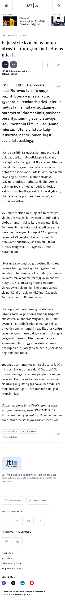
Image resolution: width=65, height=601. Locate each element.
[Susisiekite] (37, 501)
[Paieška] (59, 5)
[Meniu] (6, 5)
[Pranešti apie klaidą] (47, 65)
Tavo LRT (6, 35)
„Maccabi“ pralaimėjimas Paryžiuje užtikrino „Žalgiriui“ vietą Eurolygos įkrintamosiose (32, 21)
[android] (6, 541)
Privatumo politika (12, 563)
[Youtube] (32, 583)
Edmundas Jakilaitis (20, 71)
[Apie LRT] (6, 521)
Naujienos (7, 552)
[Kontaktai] (18, 521)
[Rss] (40, 521)
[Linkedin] (22, 583)
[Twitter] (13, 583)
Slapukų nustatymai (13, 568)
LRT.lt (5, 71)
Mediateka (7, 558)
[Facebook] (4, 583)
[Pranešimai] (29, 521)
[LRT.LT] (32, 5)
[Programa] (13, 501)
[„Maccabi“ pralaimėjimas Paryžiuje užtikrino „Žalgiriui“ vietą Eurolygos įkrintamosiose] (10, 21)
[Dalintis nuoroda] (58, 65)
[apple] (18, 541)
